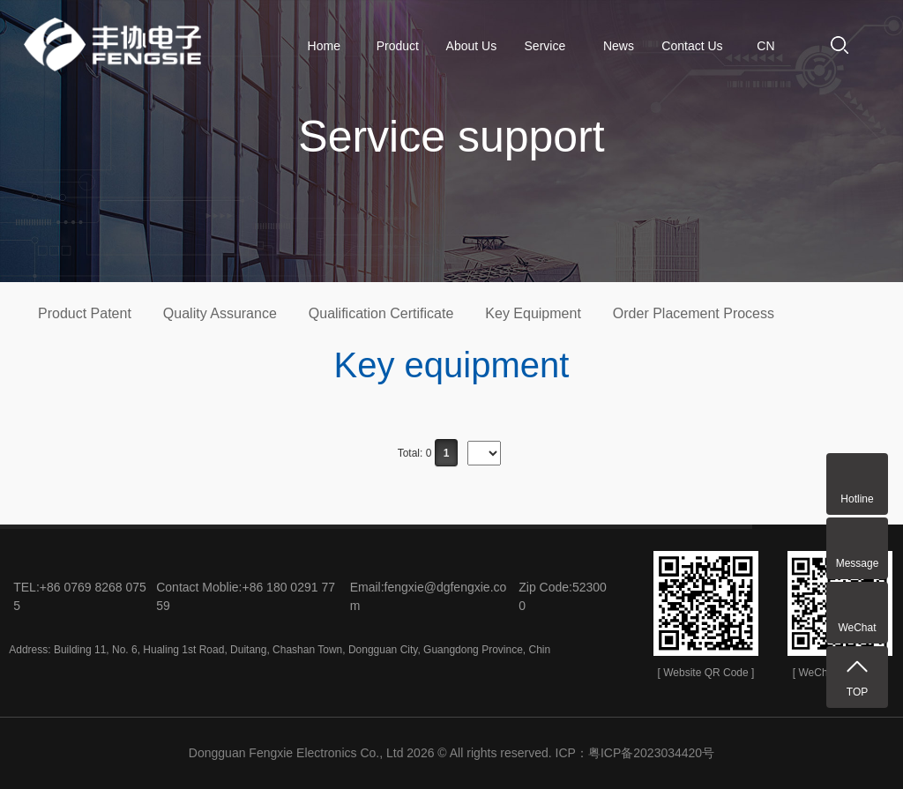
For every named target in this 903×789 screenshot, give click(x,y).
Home (324, 46)
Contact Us (691, 46)
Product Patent (84, 313)
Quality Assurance (220, 313)
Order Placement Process (693, 313)
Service (545, 46)
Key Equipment (533, 313)
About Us (471, 46)
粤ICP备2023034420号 (651, 753)
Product (398, 46)
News (618, 46)
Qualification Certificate (381, 313)
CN (765, 46)
